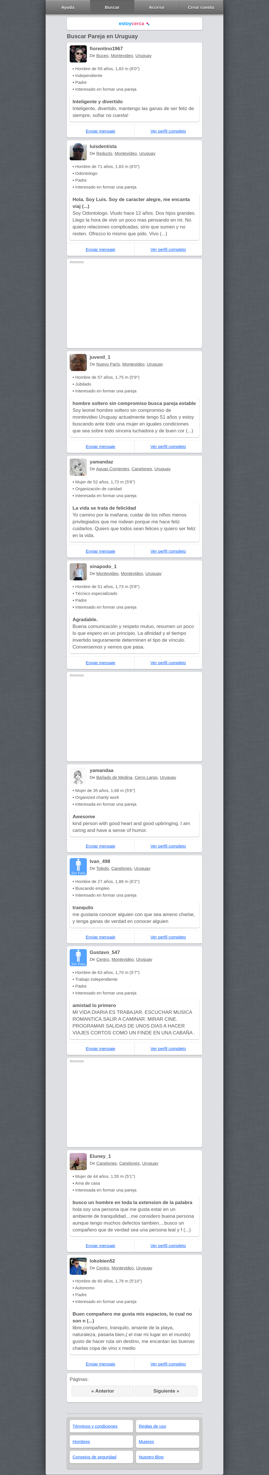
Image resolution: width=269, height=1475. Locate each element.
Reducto (104, 153)
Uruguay (143, 55)
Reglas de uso (152, 1426)
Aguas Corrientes (112, 468)
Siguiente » (166, 1391)
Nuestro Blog (151, 1456)
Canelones (142, 468)
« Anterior (102, 1391)
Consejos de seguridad (94, 1456)
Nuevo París (108, 364)
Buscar (112, 7)
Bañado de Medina (114, 777)
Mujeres (146, 1441)
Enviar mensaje (100, 131)
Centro (102, 959)
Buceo (102, 55)
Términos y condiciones (95, 1426)
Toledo (102, 868)
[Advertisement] (134, 305)
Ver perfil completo (168, 131)
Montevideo (122, 55)
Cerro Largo (146, 777)
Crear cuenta (201, 7)
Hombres (81, 1441)
